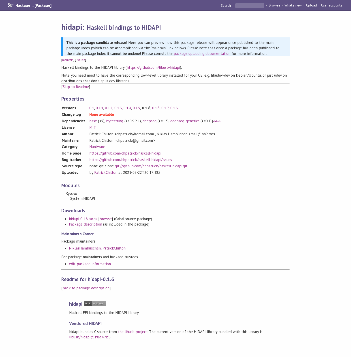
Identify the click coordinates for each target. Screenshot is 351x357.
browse (106, 218)
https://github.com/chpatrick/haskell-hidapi (125, 153)
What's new (293, 5)
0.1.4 (127, 107)
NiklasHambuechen (85, 248)
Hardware (97, 146)
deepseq (149, 120)
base (93, 120)
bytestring (114, 120)
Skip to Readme (76, 86)
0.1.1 (99, 107)
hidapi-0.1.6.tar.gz (83, 218)
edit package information (90, 263)
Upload (311, 5)
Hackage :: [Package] (33, 5)
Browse (274, 5)
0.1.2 (108, 107)
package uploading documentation (202, 53)
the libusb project (133, 331)
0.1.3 (118, 107)
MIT (92, 127)
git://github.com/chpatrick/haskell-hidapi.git (151, 165)
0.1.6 (156, 107)
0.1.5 (136, 107)
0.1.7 (164, 107)
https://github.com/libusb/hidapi (153, 67)
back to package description (86, 288)
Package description (85, 224)
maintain (67, 60)
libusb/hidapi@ (90, 337)
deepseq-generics (184, 120)
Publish (80, 60)
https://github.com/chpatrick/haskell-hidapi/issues (130, 159)
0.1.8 (174, 107)
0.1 (91, 107)
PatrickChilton (105, 172)
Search (226, 5)
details (217, 121)
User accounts (331, 5)
